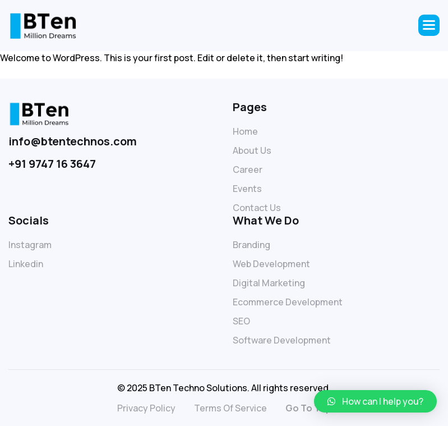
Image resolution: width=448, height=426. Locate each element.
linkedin (25, 264)
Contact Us (257, 207)
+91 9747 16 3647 (52, 163)
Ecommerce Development (288, 302)
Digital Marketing (269, 283)
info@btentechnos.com (72, 141)
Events (247, 188)
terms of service (230, 408)
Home (245, 131)
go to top (308, 408)
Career (247, 169)
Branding (251, 245)
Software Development (282, 340)
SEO (241, 321)
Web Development (271, 264)
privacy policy (146, 408)
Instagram (30, 245)
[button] (429, 25)
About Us (252, 150)
